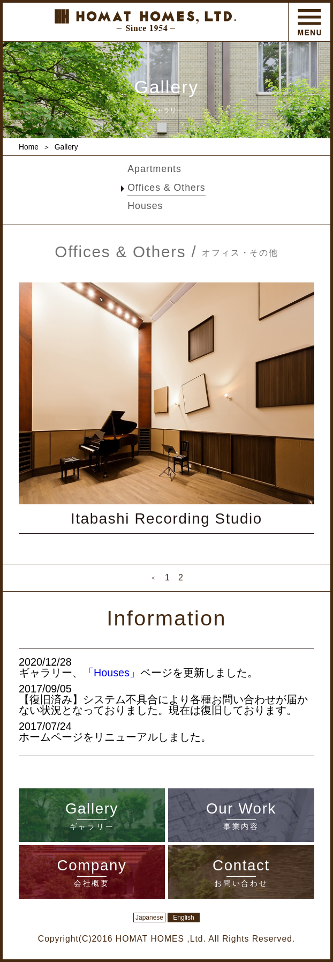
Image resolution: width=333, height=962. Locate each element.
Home (29, 147)
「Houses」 (111, 672)
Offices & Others (166, 187)
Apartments (154, 168)
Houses (145, 205)
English (183, 917)
